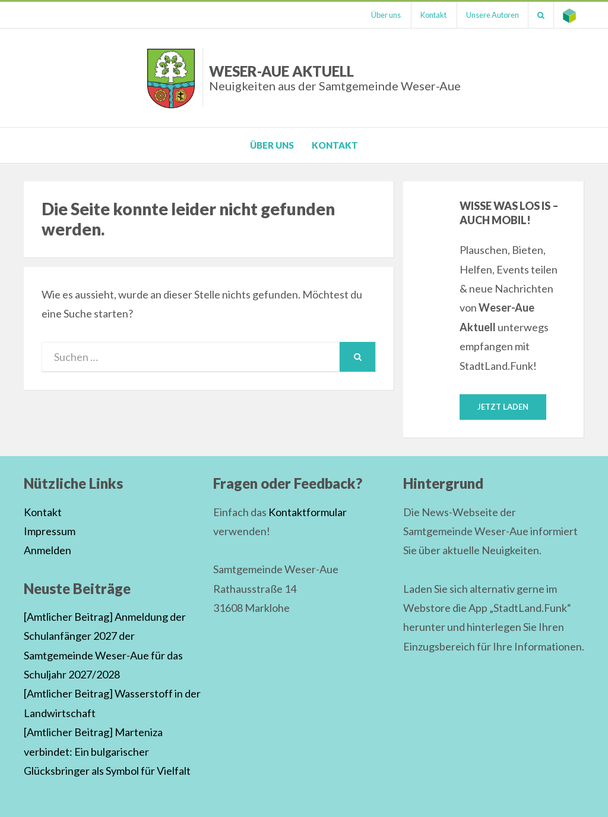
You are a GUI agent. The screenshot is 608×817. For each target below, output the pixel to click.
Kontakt (433, 15)
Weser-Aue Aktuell (335, 77)
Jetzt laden (502, 406)
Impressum (49, 531)
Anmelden (47, 550)
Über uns (386, 15)
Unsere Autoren (492, 15)
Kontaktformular (307, 512)
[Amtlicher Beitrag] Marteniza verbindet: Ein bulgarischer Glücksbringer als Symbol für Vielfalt (107, 751)
